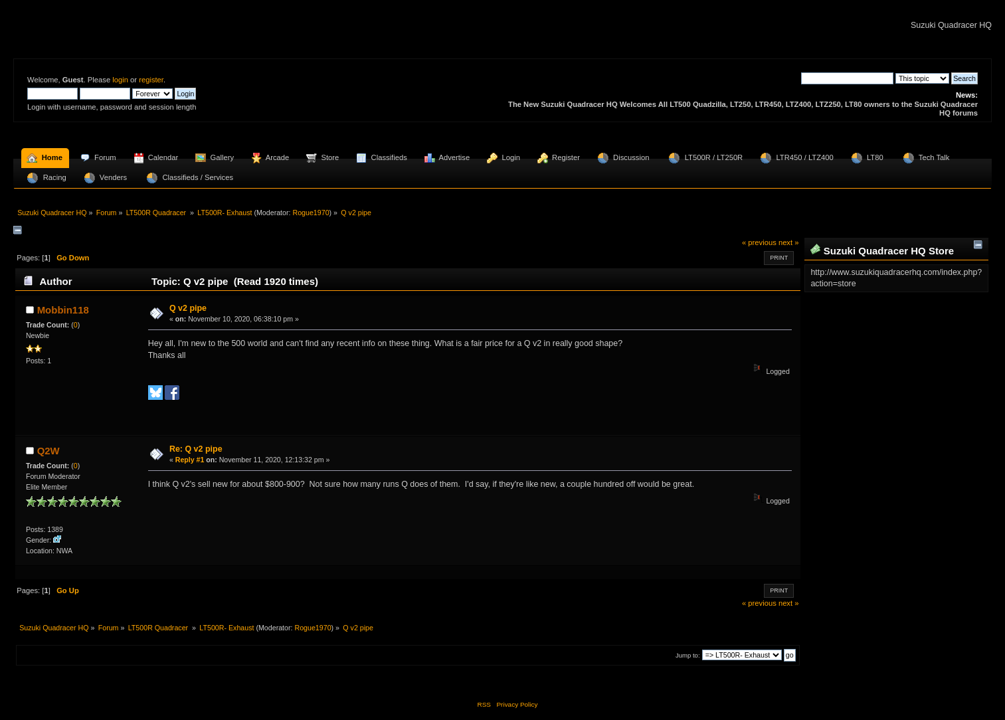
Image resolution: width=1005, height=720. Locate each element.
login (120, 80)
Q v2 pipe (188, 308)
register (151, 80)
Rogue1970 (310, 213)
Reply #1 (190, 460)
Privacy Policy (516, 704)
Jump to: (688, 655)
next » (788, 242)
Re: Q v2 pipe (196, 449)
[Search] (847, 78)
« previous (759, 242)
